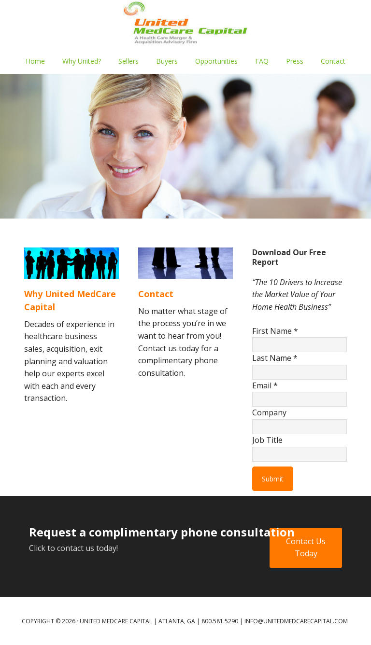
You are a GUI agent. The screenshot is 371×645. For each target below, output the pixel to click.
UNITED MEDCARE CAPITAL (185, 24)
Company (269, 412)
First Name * (275, 331)
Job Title (267, 440)
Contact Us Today (306, 547)
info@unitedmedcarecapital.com (296, 621)
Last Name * (275, 358)
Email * (265, 385)
